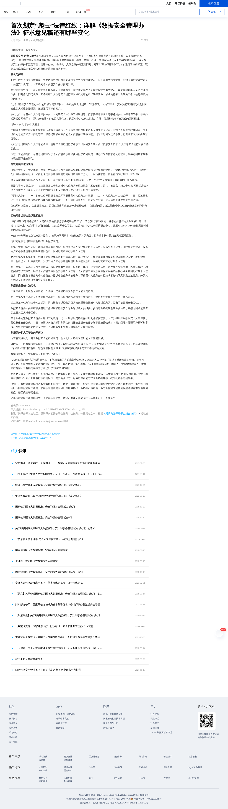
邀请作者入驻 (62, 718)
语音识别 (68, 770)
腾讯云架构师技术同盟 (114, 718)
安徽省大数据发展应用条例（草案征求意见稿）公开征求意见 (49, 582)
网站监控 (43, 781)
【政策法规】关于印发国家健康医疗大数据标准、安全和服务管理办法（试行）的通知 (59, 615)
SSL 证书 (43, 770)
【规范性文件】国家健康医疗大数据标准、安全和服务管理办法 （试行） (55, 626)
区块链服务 (94, 756)
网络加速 (143, 756)
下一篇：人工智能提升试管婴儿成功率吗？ (31, 438)
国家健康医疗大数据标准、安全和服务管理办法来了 (44, 517)
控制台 (192, 3)
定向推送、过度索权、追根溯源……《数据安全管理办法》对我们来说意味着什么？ (59, 463)
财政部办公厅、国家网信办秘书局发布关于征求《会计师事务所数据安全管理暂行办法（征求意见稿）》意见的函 (59, 604)
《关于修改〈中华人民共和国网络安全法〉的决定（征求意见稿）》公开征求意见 (59, 474)
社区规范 (155, 714)
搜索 (192, 12)
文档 (168, 3)
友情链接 (155, 728)
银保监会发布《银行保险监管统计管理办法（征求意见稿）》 (49, 495)
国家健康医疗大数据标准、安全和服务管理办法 (41, 550)
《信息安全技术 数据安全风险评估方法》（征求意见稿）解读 (49, 539)
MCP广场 (81, 11)
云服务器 (68, 756)
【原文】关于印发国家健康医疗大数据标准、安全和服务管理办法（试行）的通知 (59, 593)
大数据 (167, 778)
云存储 (42, 760)
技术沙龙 (13, 723)
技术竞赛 (60, 728)
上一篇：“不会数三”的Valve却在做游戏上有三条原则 (35, 433)
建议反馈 (180, 3)
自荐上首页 (61, 723)
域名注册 (43, 756)
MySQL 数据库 (195, 767)
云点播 (142, 778)
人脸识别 (43, 767)
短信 (91, 778)
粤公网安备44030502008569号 (148, 799)
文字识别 (118, 778)
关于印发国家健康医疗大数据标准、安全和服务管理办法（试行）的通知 (55, 528)
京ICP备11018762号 (139, 803)
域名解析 (192, 756)
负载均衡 (68, 778)
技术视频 (13, 728)
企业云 (92, 767)
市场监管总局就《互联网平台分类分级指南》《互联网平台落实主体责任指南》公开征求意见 (59, 637)
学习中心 (13, 732)
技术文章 (13, 714)
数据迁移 (68, 781)
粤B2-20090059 (123, 799)
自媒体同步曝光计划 (65, 714)
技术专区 (13, 742)
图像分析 (168, 767)
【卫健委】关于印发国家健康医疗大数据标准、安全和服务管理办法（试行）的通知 (59, 648)
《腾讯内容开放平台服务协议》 (120, 413)
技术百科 (13, 737)
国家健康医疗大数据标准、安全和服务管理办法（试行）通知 (49, 572)
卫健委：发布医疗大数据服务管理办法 (36, 561)
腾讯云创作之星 (110, 723)
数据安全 (43, 778)
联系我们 (155, 723)
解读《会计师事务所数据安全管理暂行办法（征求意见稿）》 (49, 485)
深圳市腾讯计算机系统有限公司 (81, 799)
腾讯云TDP (108, 728)
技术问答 (13, 718)
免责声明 (155, 718)
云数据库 (168, 756)
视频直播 (68, 760)
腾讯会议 (68, 767)
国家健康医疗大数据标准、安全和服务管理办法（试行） (46, 506)
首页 (6, 12)
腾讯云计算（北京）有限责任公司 (96, 803)
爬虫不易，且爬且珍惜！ (29, 659)
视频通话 (143, 767)
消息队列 (118, 756)
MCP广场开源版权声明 (161, 732)
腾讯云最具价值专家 (113, 714)
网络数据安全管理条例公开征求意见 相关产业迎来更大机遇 (48, 669)
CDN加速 (118, 767)
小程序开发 (193, 778)
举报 (145, 40)
